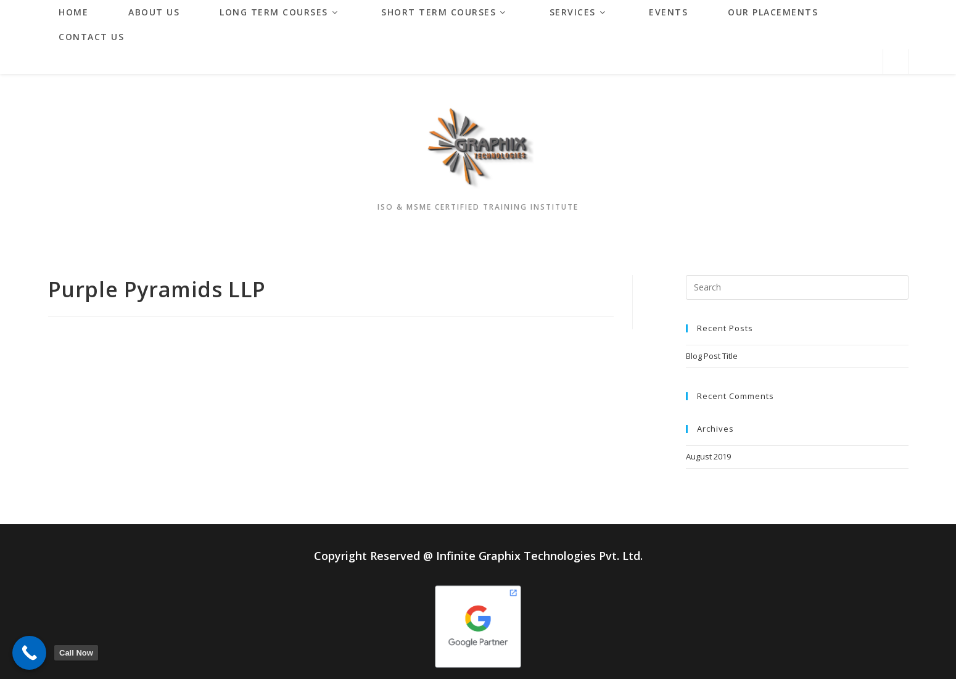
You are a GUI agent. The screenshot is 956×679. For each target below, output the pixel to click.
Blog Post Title (712, 355)
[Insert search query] (797, 287)
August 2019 (708, 456)
